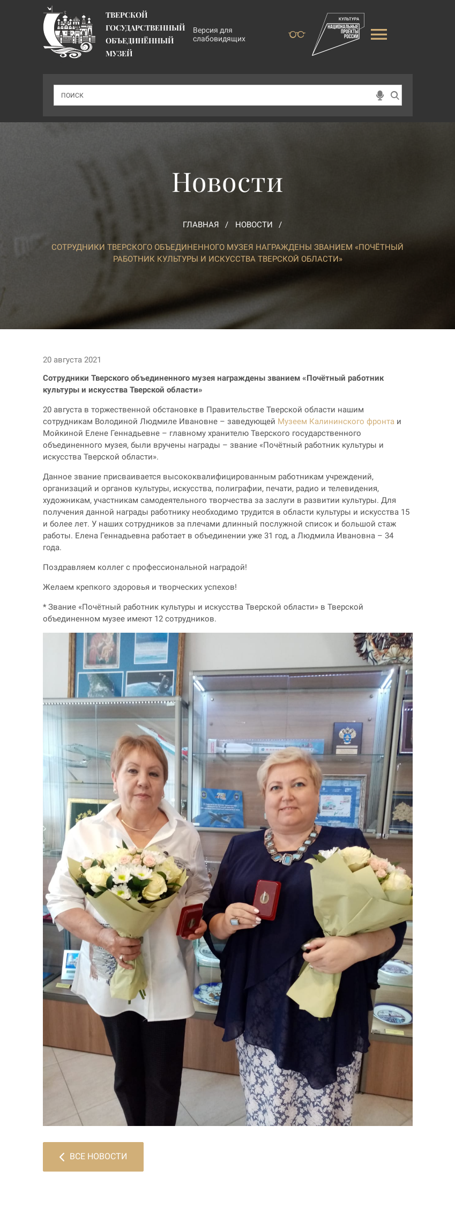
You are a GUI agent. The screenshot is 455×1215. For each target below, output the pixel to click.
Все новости (93, 1156)
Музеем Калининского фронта (336, 421)
